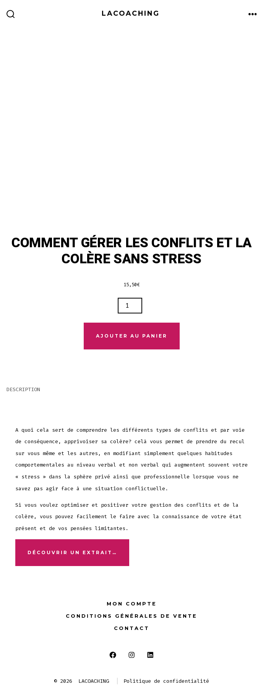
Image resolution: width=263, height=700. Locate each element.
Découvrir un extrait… (72, 552)
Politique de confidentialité (166, 681)
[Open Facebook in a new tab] (113, 654)
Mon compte (132, 604)
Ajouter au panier (131, 336)
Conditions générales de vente (131, 616)
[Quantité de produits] (130, 305)
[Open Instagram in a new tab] (132, 654)
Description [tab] (23, 389)
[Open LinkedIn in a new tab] (150, 654)
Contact (131, 628)
